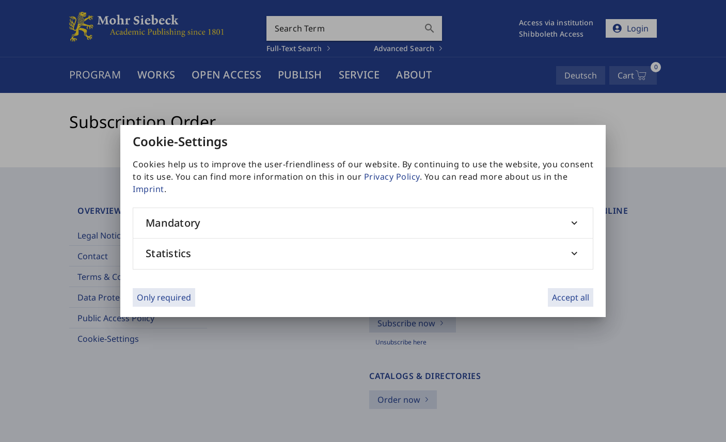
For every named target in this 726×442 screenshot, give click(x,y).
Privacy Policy (392, 176)
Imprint (148, 189)
